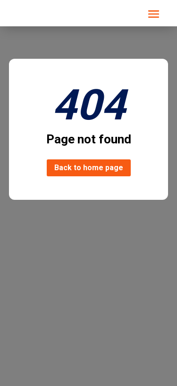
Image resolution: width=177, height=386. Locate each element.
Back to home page (88, 167)
